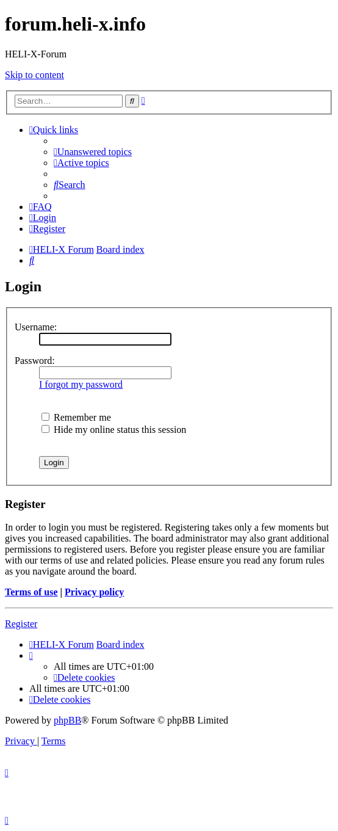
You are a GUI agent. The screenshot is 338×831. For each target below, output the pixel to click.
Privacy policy (94, 592)
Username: (36, 327)
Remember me (76, 417)
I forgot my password (81, 384)
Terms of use (31, 592)
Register (21, 624)
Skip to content (34, 75)
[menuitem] (93, 152)
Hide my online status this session (113, 429)
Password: (35, 360)
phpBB (67, 720)
